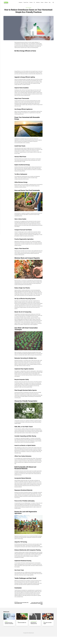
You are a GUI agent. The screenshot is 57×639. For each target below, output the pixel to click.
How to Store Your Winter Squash (47, 624)
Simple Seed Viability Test (21, 624)
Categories (20, 2)
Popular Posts (26, 2)
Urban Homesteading (28, 7)
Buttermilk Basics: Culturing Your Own (34, 624)
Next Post (35, 603)
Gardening (38, 2)
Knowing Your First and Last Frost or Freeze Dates (9, 625)
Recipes (42, 2)
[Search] (53, 2)
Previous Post (21, 602)
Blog (49, 2)
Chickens (31, 2)
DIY (34, 2)
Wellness (46, 2)
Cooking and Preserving (34, 622)
